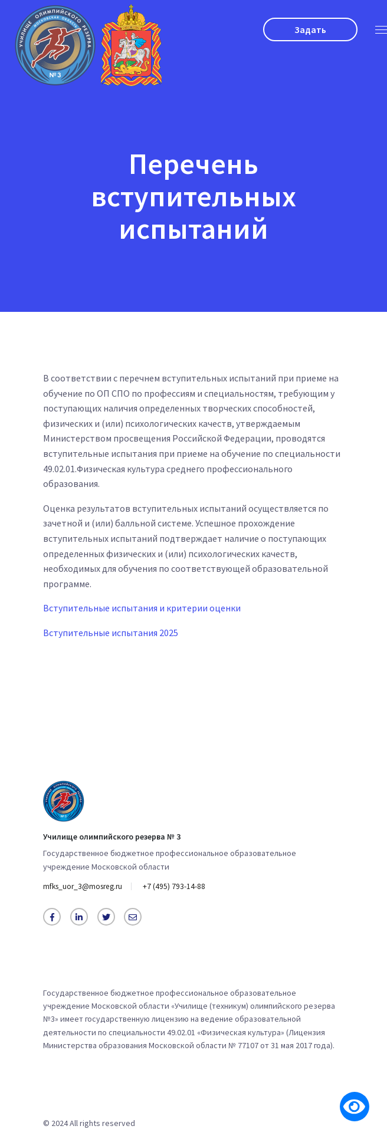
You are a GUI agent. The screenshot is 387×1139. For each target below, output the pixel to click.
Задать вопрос (310, 32)
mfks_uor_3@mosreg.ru (86, 887)
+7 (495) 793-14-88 (181, 887)
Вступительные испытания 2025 (110, 637)
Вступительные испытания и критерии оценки (142, 612)
